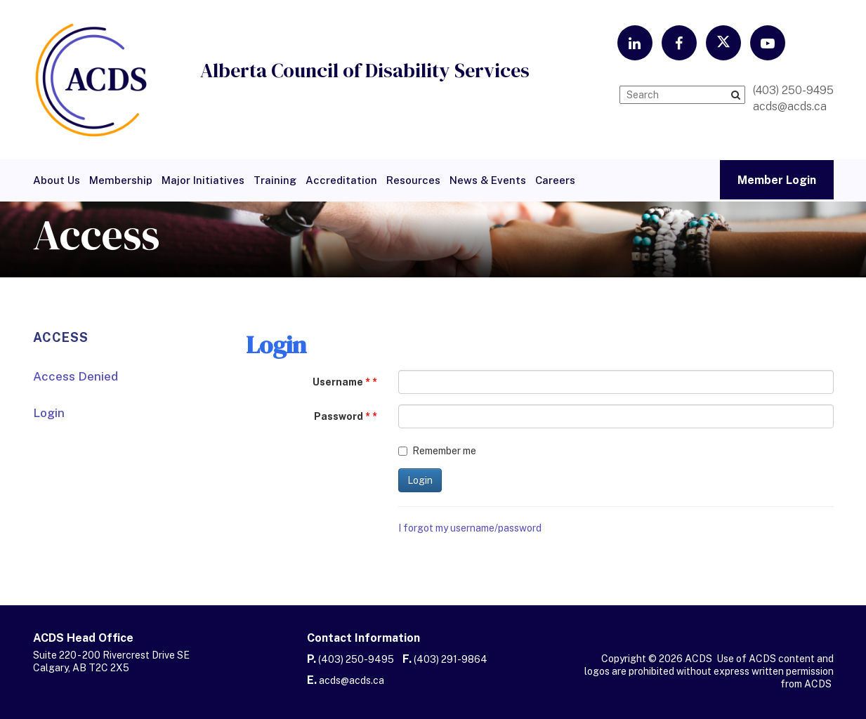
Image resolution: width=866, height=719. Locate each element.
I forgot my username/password (470, 528)
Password (342, 416)
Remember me (437, 450)
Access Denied (75, 376)
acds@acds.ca (351, 680)
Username (341, 382)
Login (49, 413)
